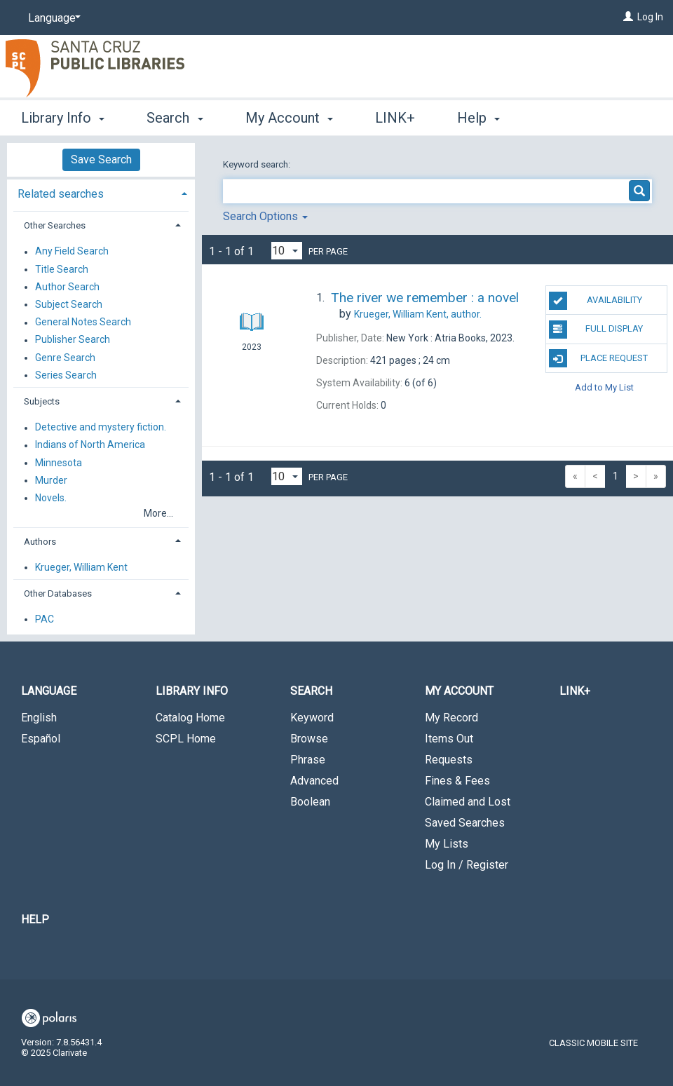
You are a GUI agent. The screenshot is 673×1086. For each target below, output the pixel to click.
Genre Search (65, 357)
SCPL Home (186, 738)
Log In (650, 16)
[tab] (101, 192)
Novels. (51, 497)
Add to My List (604, 387)
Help (35, 919)
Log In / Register (466, 864)
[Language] (52, 18)
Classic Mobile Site (593, 1043)
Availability (595, 301)
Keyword (312, 717)
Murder (51, 480)
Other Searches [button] (55, 225)
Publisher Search (72, 340)
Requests (449, 759)
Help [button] (478, 117)
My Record (451, 717)
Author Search (67, 286)
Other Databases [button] (58, 593)
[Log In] (628, 16)
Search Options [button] (265, 216)
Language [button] (48, 691)
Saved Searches (465, 822)
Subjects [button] (42, 401)
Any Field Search (72, 251)
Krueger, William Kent (81, 567)
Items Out (449, 738)
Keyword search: (257, 164)
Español (40, 738)
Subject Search (68, 304)
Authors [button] (40, 541)
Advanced (314, 780)
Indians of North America (90, 445)
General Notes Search (83, 322)
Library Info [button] (62, 117)
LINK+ (395, 117)
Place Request (598, 358)
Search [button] (175, 117)
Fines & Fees (457, 780)
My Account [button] (289, 117)
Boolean (310, 801)
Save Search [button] (101, 159)
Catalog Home (190, 717)
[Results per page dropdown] (286, 250)
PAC (44, 619)
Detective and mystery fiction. (100, 427)
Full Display (596, 329)
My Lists (446, 843)
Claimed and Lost (467, 801)
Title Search (61, 269)
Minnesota (58, 462)
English (39, 717)
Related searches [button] (61, 194)
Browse (309, 738)
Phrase (307, 759)
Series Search (66, 375)
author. (418, 314)
